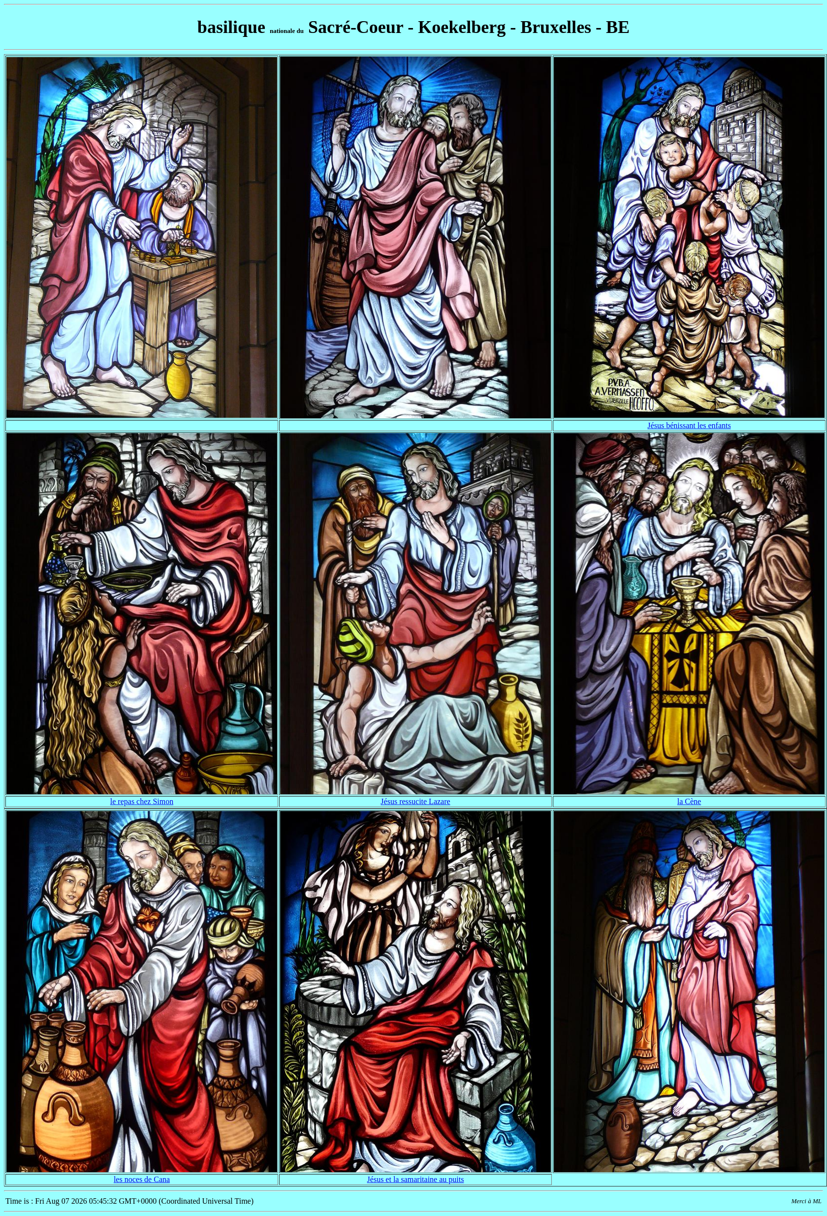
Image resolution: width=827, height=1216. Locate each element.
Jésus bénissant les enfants (689, 425)
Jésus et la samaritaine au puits (415, 1179)
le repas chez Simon (141, 801)
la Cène (689, 801)
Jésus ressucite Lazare (415, 801)
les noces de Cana (142, 1179)
